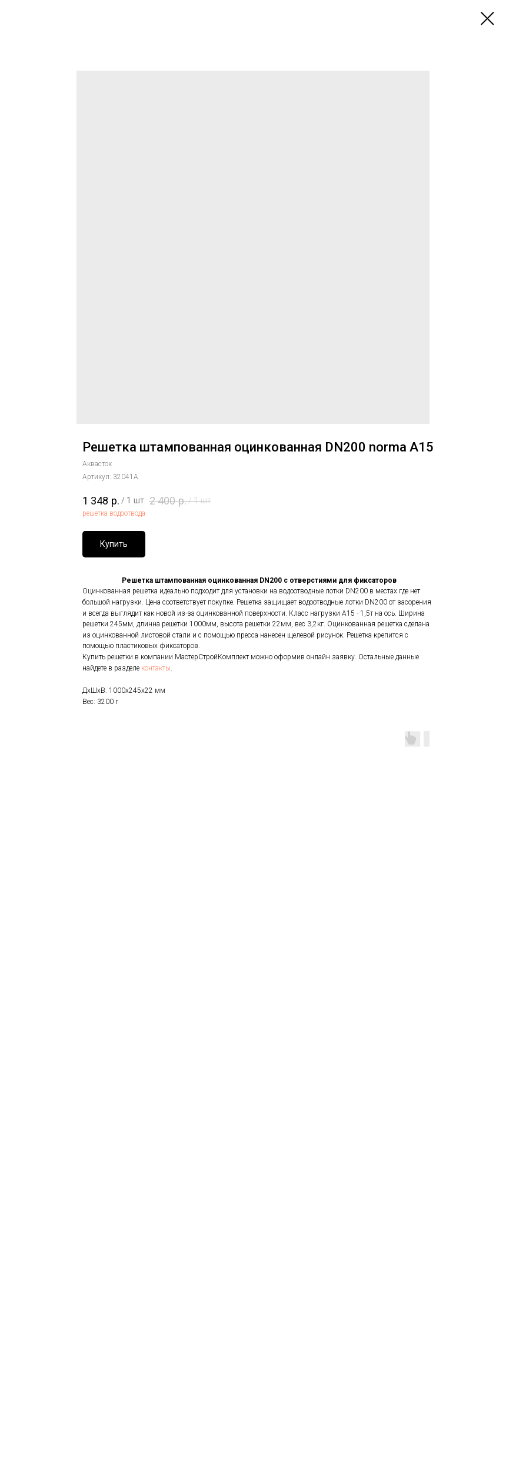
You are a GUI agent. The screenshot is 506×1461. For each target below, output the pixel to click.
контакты (156, 668)
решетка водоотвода (113, 513)
